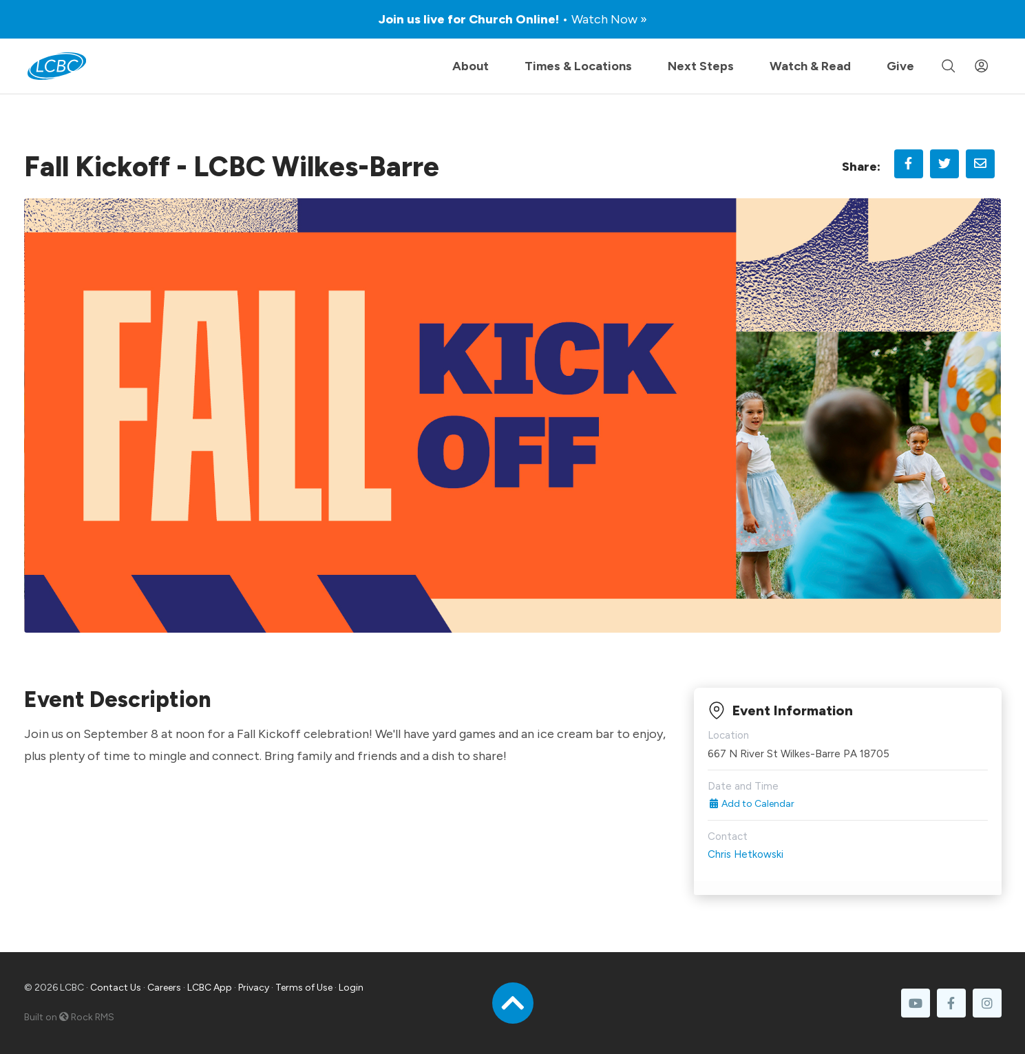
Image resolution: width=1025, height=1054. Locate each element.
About (470, 66)
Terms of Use (303, 987)
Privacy (253, 987)
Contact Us (115, 987)
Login (351, 987)
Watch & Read (810, 66)
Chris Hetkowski (745, 854)
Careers (164, 987)
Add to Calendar (751, 804)
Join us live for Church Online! (513, 19)
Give (900, 66)
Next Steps (701, 66)
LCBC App (209, 987)
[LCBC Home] (57, 66)
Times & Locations (578, 66)
